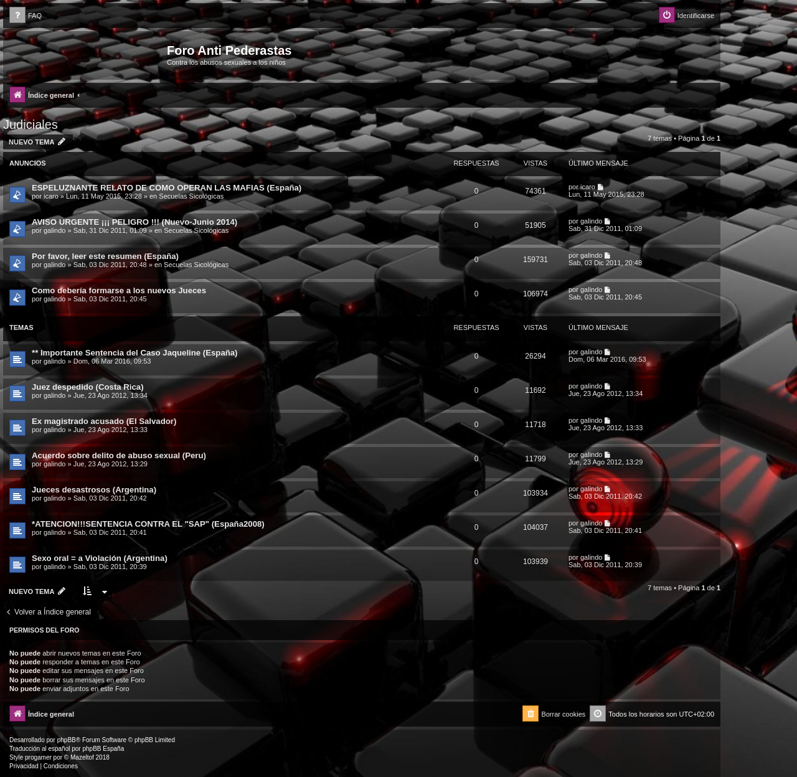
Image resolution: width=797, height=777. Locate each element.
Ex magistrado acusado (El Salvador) (104, 421)
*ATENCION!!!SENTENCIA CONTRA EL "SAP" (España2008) (148, 524)
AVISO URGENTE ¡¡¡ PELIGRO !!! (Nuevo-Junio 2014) (134, 222)
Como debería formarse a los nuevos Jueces (119, 290)
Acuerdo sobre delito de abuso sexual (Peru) (119, 455)
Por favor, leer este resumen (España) (105, 256)
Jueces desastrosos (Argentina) (94, 489)
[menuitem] (25, 16)
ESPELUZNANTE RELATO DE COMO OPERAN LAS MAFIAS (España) (166, 187)
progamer (38, 757)
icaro (51, 196)
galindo (54, 230)
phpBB (66, 740)
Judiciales (30, 124)
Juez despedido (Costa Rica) (88, 387)
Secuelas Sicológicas (191, 196)
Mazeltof (82, 757)
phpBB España (103, 748)
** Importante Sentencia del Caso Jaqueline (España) (135, 352)
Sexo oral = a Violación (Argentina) (99, 558)
